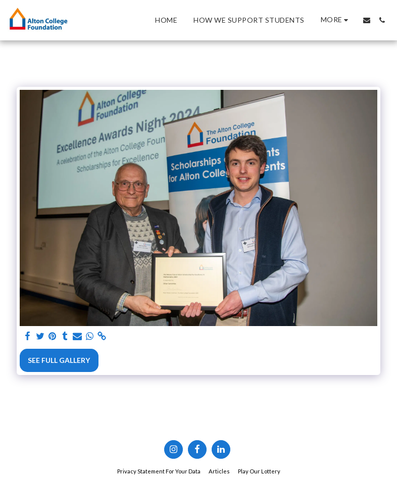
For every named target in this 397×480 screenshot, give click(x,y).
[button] (367, 20)
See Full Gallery (59, 360)
